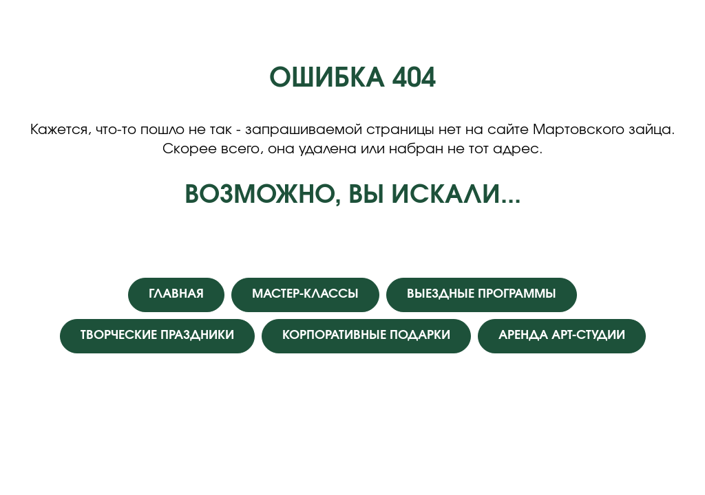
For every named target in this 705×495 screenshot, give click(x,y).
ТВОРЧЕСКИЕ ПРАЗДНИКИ (157, 335)
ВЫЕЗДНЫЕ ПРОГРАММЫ (481, 294)
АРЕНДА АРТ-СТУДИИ (561, 335)
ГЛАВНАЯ (176, 294)
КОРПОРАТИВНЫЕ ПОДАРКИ (366, 335)
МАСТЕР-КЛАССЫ (305, 294)
